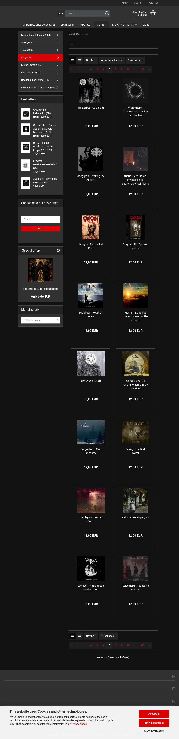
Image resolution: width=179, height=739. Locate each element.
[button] (125, 3)
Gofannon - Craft (91, 380)
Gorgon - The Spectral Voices (135, 246)
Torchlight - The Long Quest (90, 519)
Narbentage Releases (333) (38, 24)
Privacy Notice (79, 723)
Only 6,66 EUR (40, 296)
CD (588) (102, 24)
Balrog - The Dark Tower (135, 451)
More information (154, 731)
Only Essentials (154, 722)
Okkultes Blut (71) (31, 72)
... (84, 69)
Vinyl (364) (67, 24)
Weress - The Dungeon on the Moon (91, 587)
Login (40, 228)
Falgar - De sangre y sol (135, 517)
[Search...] (61, 13)
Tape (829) (85, 24)
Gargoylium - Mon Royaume (90, 451)
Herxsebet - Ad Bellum (91, 107)
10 (128, 69)
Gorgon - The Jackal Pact (91, 246)
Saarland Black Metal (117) (35, 80)
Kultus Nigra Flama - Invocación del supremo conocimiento (135, 180)
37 (142, 69)
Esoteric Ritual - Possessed (41, 289)
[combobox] (91, 60)
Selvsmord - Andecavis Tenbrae (135, 587)
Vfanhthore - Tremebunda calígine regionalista (135, 111)
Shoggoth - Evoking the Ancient (91, 178)
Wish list (152, 3)
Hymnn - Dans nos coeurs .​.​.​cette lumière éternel (135, 316)
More (146, 24)
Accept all (154, 713)
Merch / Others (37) (124, 24)
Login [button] (138, 3)
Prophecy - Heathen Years (90, 314)
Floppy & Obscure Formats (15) (38, 87)
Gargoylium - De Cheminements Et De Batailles (135, 384)
